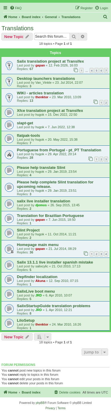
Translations (17, 28)
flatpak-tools (28, 135)
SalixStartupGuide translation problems (53, 306)
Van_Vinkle (43, 82)
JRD (38, 295)
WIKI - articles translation (40, 93)
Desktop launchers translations (46, 78)
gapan (40, 65)
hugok (39, 114)
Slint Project (28, 230)
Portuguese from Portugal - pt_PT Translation (59, 150)
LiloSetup (26, 320)
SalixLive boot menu (36, 291)
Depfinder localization (37, 277)
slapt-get (25, 123)
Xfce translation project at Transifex (50, 110)
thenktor (41, 97)
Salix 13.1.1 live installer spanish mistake (55, 262)
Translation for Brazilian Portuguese (50, 215)
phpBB (40, 403)
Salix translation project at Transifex (50, 61)
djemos (41, 205)
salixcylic (41, 266)
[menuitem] (16, 8)
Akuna (40, 281)
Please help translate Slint (41, 167)
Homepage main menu (38, 244)
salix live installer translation (43, 201)
